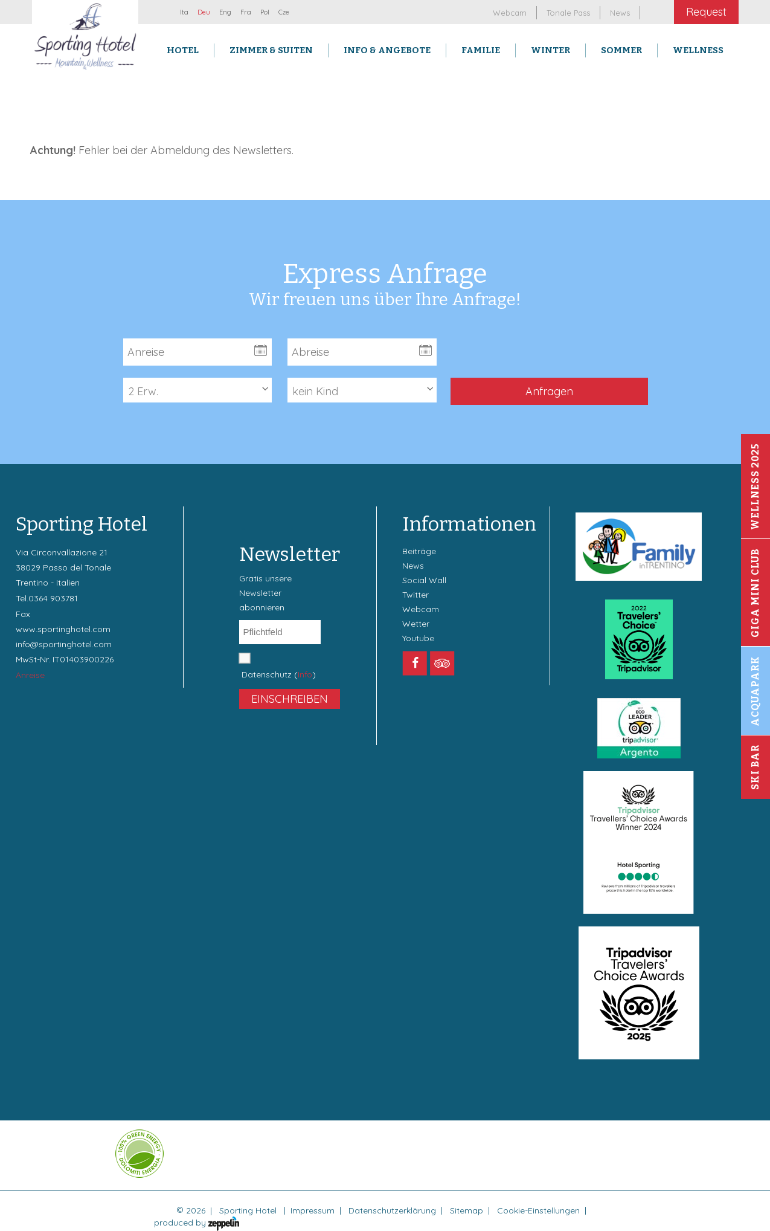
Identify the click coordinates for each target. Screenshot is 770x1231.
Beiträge (419, 551)
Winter (550, 50)
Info (305, 674)
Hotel (183, 50)
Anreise (30, 675)
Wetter (415, 623)
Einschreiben (289, 699)
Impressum (312, 1210)
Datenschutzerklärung (392, 1210)
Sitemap (466, 1210)
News (413, 565)
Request (706, 12)
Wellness (698, 50)
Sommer (621, 50)
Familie (480, 50)
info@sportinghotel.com (64, 644)
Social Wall (424, 580)
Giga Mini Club (755, 593)
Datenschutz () (279, 674)
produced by (196, 1222)
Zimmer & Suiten (271, 50)
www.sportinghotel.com (63, 629)
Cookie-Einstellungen (538, 1210)
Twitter (415, 594)
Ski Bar (755, 767)
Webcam (420, 609)
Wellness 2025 (755, 486)
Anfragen (549, 391)
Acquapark (755, 691)
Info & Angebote (387, 50)
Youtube (418, 638)
